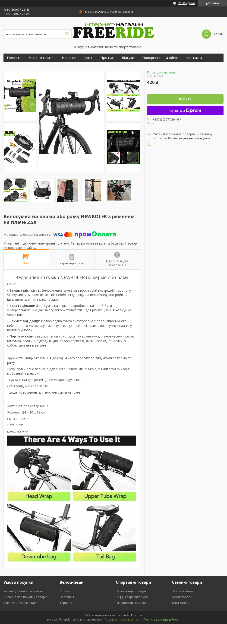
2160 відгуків (186, 3)
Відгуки (128, 57)
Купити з (185, 110)
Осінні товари (182, 597)
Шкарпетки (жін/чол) (131, 603)
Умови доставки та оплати (23, 591)
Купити (185, 99)
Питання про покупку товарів (25, 597)
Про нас (107, 57)
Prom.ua (136, 615)
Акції (88, 57)
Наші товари (39, 57)
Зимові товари (183, 591)
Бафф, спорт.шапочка (132, 597)
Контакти (194, 57)
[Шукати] (67, 34)
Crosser (65, 591)
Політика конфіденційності (161, 619)
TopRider (66, 603)
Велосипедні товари (131, 591)
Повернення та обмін (160, 57)
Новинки (69, 57)
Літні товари (181, 603)
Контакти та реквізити (20, 603)
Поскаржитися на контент (122, 619)
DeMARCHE (68, 597)
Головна (14, 57)
